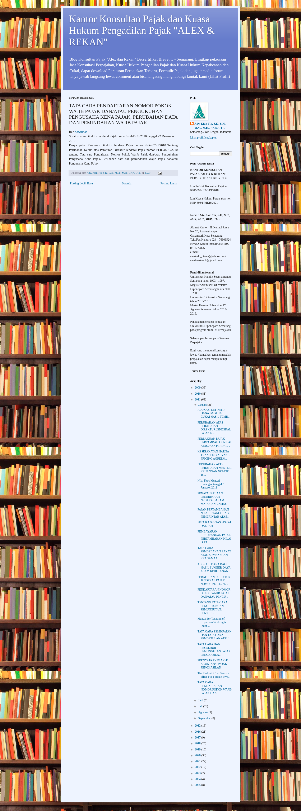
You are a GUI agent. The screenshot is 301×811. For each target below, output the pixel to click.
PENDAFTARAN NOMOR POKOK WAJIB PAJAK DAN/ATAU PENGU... (214, 593)
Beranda (126, 183)
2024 (198, 779)
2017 (198, 737)
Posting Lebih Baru (81, 183)
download (81, 131)
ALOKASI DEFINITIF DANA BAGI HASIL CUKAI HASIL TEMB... (214, 413)
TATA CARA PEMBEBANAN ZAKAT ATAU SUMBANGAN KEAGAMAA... (214, 553)
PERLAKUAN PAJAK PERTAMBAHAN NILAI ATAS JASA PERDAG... (214, 442)
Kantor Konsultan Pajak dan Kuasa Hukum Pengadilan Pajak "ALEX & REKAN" (142, 30)
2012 (198, 725)
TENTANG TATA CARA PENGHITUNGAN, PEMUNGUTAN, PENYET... (212, 607)
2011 (198, 399)
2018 (198, 743)
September (204, 718)
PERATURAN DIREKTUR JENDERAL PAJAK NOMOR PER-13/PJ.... (214, 580)
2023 (198, 773)
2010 (198, 393)
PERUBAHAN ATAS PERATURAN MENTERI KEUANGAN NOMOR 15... (215, 469)
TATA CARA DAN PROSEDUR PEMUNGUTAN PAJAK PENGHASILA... (214, 649)
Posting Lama (169, 183)
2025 (198, 784)
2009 (198, 387)
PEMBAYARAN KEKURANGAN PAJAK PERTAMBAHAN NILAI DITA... (214, 537)
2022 (198, 767)
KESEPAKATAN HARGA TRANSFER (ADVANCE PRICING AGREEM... (214, 455)
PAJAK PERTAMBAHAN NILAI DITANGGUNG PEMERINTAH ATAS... (213, 513)
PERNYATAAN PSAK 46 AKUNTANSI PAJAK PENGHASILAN (213, 664)
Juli (200, 706)
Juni (201, 700)
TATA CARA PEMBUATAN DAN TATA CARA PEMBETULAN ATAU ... (214, 635)
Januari (202, 404)
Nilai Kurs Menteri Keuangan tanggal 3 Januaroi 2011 (211, 484)
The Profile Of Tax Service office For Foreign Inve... (214, 675)
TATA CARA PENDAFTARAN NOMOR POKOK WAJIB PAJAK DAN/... (215, 687)
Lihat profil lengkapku (203, 137)
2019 (198, 749)
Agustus (203, 712)
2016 (198, 731)
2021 (198, 761)
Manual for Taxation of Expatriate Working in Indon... (212, 622)
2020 (198, 755)
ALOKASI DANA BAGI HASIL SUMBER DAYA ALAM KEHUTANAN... (214, 568)
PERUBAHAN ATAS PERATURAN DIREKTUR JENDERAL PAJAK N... (214, 428)
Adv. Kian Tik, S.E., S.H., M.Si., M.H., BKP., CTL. (210, 126)
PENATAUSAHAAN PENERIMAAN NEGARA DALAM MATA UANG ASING (212, 498)
